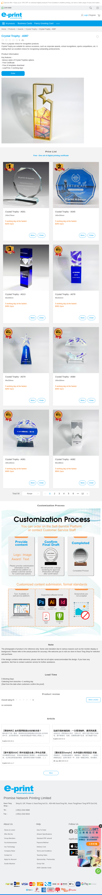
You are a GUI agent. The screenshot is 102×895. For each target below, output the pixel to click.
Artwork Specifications (44, 834)
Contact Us (8, 855)
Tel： (5, 810)
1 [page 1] (49, 493)
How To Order (41, 830)
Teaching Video (42, 855)
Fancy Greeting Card (43, 23)
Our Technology (9, 846)
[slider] (10, 40)
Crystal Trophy (31, 29)
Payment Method (42, 842)
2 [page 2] (54, 493)
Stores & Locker (9, 830)
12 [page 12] (82, 493)
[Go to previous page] (45, 493)
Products (11, 29)
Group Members (9, 838)
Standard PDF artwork (44, 838)
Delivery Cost (41, 846)
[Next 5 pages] (78, 493)
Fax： (6, 814)
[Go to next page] (87, 493)
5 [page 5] (68, 493)
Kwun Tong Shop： (8, 804)
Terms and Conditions (44, 851)
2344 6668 (6, 8)
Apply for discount (10, 859)
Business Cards (25, 23)
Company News (9, 851)
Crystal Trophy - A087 (47, 29)
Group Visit (40, 863)
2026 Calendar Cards (44, 868)
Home (3, 29)
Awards (20, 29)
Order (13, 73)
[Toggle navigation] (98, 8)
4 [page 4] (63, 493)
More (33, 235)
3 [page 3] (59, 493)
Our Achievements (10, 842)
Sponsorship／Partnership (46, 859)
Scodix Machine (9, 863)
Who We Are (8, 834)
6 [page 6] (73, 493)
